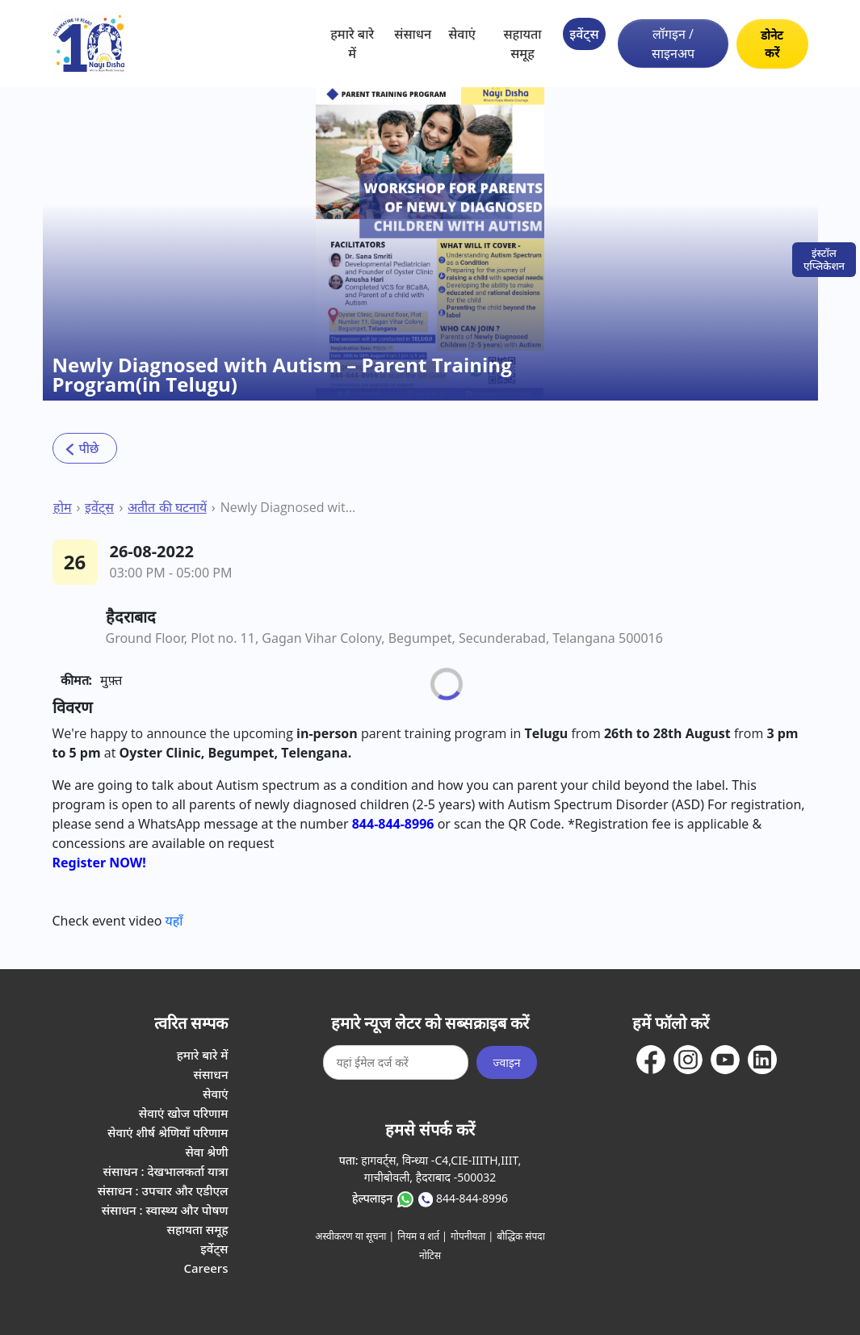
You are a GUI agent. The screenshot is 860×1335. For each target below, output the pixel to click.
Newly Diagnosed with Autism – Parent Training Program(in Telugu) (291, 507)
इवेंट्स (583, 34)
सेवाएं (462, 34)
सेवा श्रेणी (206, 1152)
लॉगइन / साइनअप (673, 43)
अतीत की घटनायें (167, 507)
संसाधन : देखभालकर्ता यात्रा (166, 1171)
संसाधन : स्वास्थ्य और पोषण (165, 1210)
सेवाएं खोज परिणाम (184, 1113)
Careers (205, 1268)
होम (62, 507)
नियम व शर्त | (422, 1236)
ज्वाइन (506, 1062)
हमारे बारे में (352, 43)
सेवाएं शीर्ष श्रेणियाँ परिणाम (167, 1132)
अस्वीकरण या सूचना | (354, 1236)
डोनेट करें (772, 44)
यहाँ (174, 921)
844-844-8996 (472, 1198)
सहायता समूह (522, 43)
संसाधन (412, 34)
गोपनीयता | (472, 1236)
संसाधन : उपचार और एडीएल (163, 1190)
